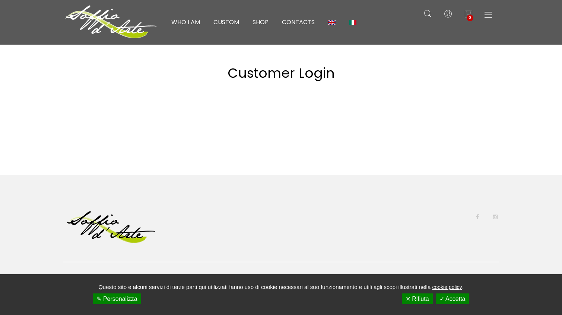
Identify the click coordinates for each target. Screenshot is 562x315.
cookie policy (447, 287)
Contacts (298, 22)
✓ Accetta (452, 299)
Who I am (185, 22)
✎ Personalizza (116, 299)
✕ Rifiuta (417, 299)
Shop (261, 22)
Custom (226, 22)
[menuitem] (331, 22)
